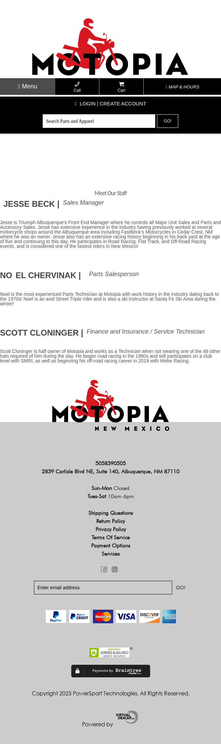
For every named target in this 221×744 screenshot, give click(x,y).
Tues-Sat (110, 496)
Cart (121, 87)
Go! (168, 121)
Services (111, 554)
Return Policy (110, 521)
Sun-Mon (110, 488)
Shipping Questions (110, 513)
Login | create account (110, 103)
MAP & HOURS (183, 86)
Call (77, 87)
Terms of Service (111, 537)
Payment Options (110, 545)
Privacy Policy (111, 529)
